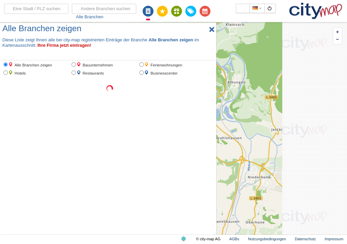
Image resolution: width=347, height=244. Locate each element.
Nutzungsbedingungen (267, 239)
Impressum (334, 239)
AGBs (234, 239)
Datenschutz (305, 239)
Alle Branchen (89, 16)
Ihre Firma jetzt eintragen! (64, 45)
